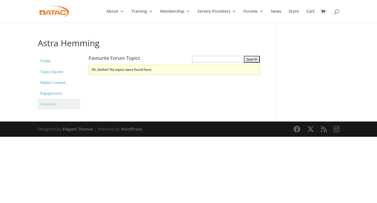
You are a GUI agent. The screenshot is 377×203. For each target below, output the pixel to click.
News (276, 11)
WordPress (131, 129)
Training (139, 11)
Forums (250, 11)
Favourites (48, 104)
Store (294, 11)
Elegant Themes (77, 129)
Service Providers (213, 11)
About (112, 11)
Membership (172, 11)
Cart (310, 11)
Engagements (51, 93)
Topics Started (51, 71)
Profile (45, 61)
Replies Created (52, 82)
